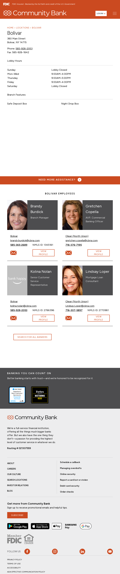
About (10, 463)
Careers (11, 469)
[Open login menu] (101, 13)
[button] (17, 526)
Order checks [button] (67, 491)
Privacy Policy (14, 560)
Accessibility (14, 568)
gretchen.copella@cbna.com (81, 240)
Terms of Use (14, 564)
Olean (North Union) (76, 236)
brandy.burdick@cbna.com (25, 240)
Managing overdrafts (71, 468)
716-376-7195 (76, 244)
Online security (67, 474)
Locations (22, 28)
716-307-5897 (76, 310)
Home (10, 28)
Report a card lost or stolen (74, 480)
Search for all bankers (33, 337)
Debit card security (69, 486)
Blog (10, 491)
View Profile (43, 253)
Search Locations (17, 480)
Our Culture (14, 474)
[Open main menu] (114, 13)
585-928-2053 (24, 48)
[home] (35, 13)
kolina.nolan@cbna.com (23, 305)
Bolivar (36, 28)
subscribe (17, 515)
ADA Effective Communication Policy (26, 572)
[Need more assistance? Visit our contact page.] (60, 180)
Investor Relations (18, 485)
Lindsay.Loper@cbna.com (79, 305)
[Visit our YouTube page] (110, 551)
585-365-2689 (21, 244)
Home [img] (32, 417)
